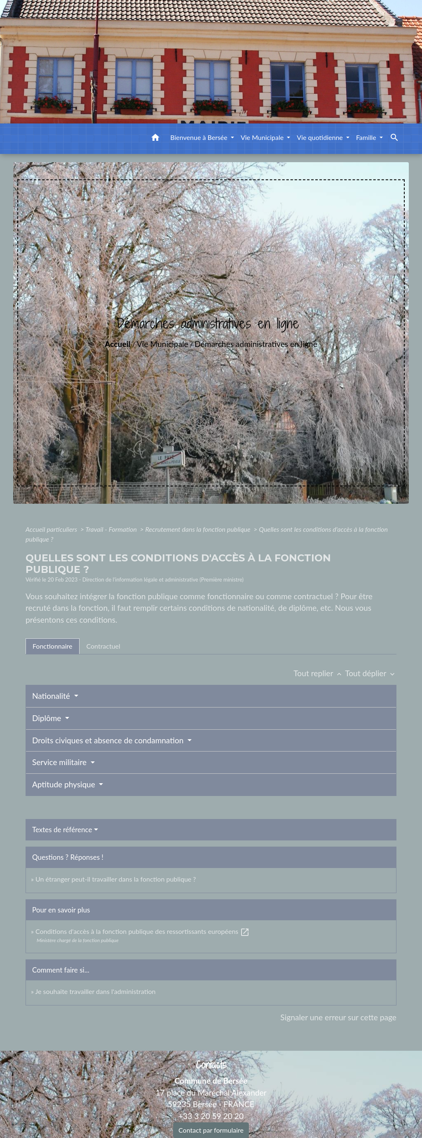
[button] (155, 138)
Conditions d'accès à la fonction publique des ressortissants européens (142, 931)
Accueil (117, 344)
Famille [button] (367, 137)
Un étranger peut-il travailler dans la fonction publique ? (115, 879)
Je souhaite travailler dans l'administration (95, 991)
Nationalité (52, 695)
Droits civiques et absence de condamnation (108, 740)
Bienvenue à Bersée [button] (199, 137)
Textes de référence (62, 829)
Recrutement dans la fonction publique (198, 529)
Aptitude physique (64, 784)
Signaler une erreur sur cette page (338, 1017)
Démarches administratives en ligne (256, 344)
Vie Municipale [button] (263, 137)
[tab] (53, 646)
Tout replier (319, 673)
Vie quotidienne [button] (321, 137)
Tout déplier (370, 673)
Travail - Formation (111, 529)
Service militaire (60, 762)
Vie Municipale (162, 344)
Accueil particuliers (52, 529)
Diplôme (47, 718)
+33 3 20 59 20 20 (211, 1116)
